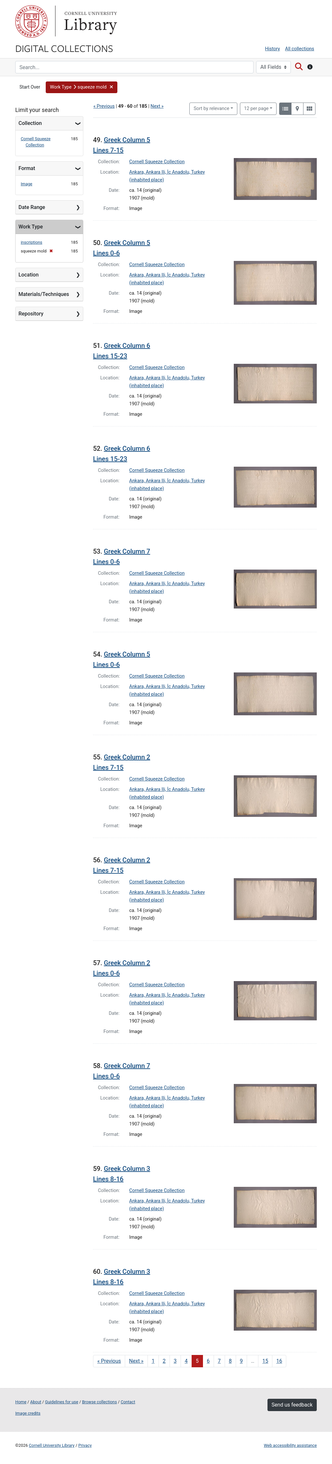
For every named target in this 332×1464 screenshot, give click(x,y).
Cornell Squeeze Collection (157, 162)
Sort (211, 108)
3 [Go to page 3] (175, 1361)
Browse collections (99, 1401)
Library (90, 21)
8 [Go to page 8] (230, 1361)
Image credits (28, 1413)
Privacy (84, 1445)
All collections (299, 49)
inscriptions (31, 242)
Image (26, 183)
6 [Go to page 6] (208, 1361)
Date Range (31, 207)
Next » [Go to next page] (136, 1361)
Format (26, 168)
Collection (30, 123)
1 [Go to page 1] (153, 1361)
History (272, 49)
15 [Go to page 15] (265, 1361)
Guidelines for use (61, 1401)
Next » (156, 106)
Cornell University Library (52, 1445)
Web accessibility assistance (290, 1445)
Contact (128, 1401)
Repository (30, 314)
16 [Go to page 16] (279, 1361)
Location (28, 275)
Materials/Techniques (43, 294)
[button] (81, 87)
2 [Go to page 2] (164, 1361)
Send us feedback (292, 1405)
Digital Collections (64, 48)
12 (256, 108)
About (35, 1401)
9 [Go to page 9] (241, 1361)
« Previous (104, 106)
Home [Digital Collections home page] (20, 1401)
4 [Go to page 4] (186, 1361)
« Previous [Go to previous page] (109, 1361)
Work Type (30, 227)
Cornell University (31, 21)
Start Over (29, 87)
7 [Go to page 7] (219, 1361)
